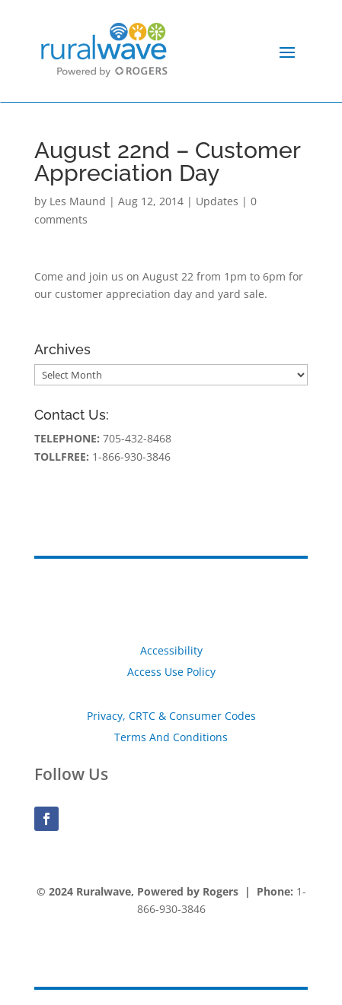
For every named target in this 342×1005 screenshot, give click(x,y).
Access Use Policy (171, 671)
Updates (217, 201)
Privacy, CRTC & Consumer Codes (171, 716)
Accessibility (171, 650)
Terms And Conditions (171, 737)
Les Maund (78, 201)
